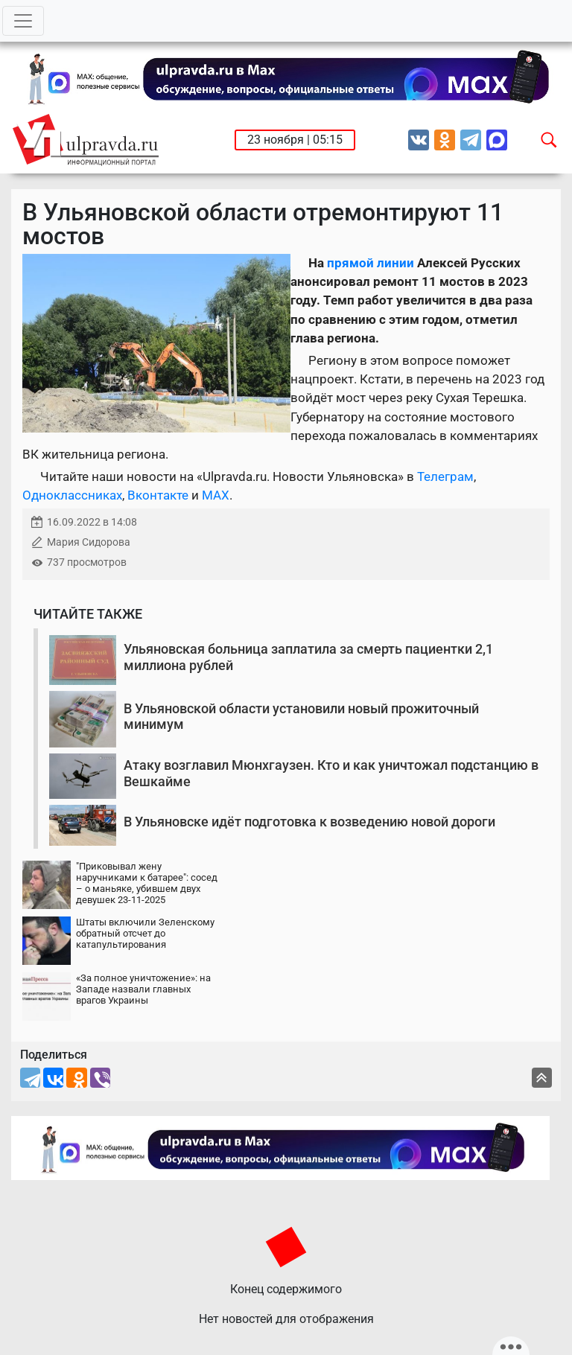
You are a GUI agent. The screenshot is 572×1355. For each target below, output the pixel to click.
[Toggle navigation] (23, 21)
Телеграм (445, 476)
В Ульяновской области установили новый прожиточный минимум (301, 717)
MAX (215, 495)
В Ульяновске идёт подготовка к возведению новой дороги (309, 821)
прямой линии (370, 262)
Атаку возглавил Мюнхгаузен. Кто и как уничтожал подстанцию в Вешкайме (331, 773)
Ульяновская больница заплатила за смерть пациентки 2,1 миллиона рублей (308, 657)
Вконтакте (157, 495)
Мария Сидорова (88, 542)
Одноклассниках (72, 495)
